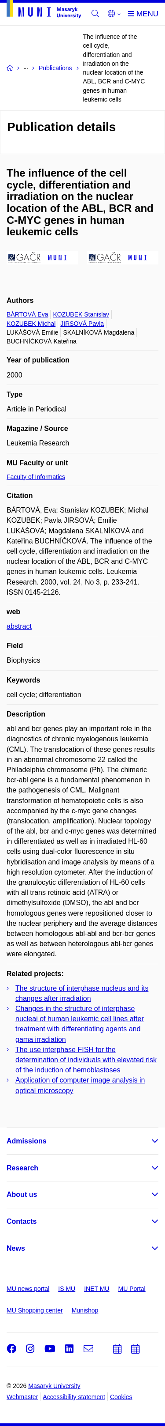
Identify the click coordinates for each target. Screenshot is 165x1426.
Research (22, 1168)
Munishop (85, 1310)
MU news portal (28, 1288)
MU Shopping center (35, 1310)
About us (22, 1194)
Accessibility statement (74, 1396)
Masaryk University (54, 1385)
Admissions (27, 1141)
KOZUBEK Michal (31, 323)
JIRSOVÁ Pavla (82, 323)
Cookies (121, 1396)
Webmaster (22, 1396)
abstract (19, 626)
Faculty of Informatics (36, 476)
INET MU (96, 1288)
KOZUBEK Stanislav (81, 314)
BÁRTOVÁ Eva (27, 314)
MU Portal (131, 1288)
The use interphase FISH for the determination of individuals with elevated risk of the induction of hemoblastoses (86, 1060)
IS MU (66, 1288)
